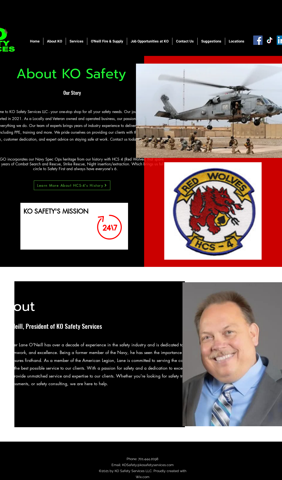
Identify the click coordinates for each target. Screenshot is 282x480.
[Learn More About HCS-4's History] (72, 185)
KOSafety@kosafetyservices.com (148, 465)
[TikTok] (269, 40)
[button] (54, 41)
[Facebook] (258, 40)
